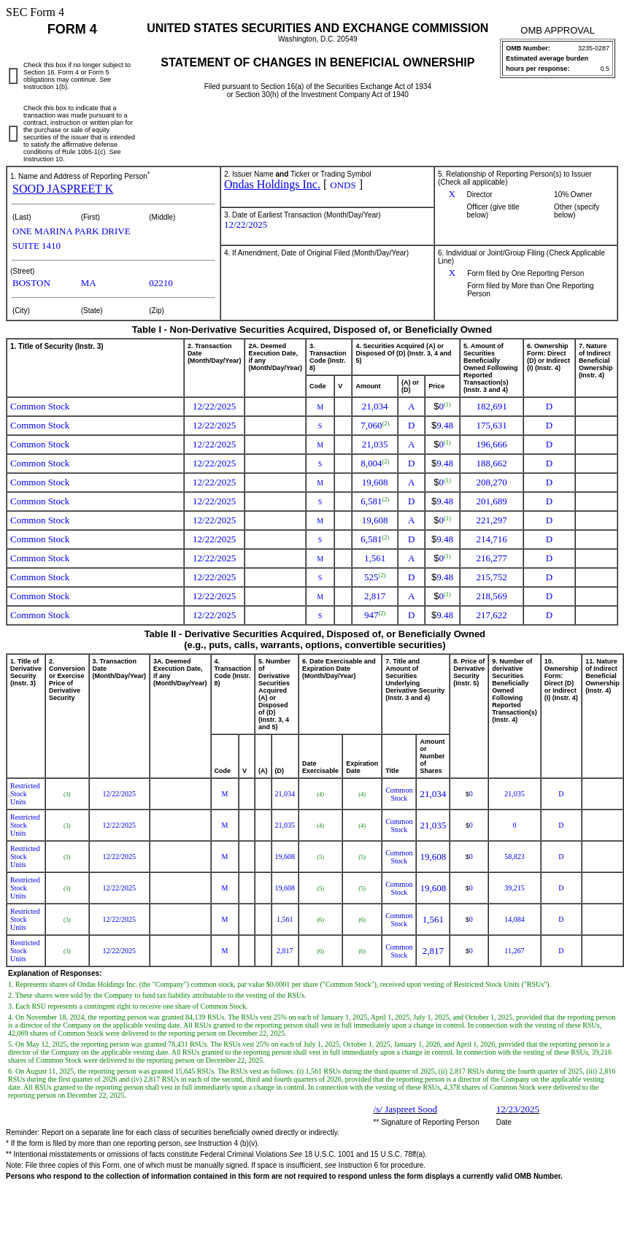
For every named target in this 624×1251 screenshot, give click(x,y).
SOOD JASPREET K (62, 188)
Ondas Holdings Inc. (272, 184)
